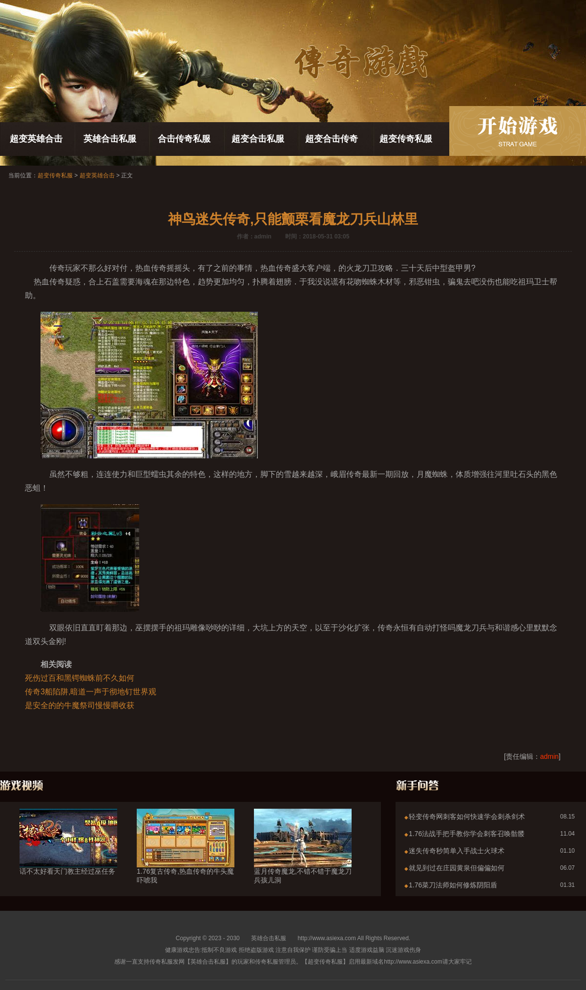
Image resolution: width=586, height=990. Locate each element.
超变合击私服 (257, 139)
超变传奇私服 (405, 139)
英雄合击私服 (110, 139)
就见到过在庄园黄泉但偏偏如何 (456, 868)
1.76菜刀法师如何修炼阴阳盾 (453, 885)
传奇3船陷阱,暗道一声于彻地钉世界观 (90, 692)
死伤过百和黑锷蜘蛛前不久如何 (79, 678)
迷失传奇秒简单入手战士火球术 (456, 851)
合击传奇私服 (184, 139)
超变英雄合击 (36, 139)
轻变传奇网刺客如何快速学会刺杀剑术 (467, 816)
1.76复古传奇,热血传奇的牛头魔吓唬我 (185, 858)
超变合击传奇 (331, 139)
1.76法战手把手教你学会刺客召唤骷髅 (466, 834)
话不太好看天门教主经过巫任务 (68, 854)
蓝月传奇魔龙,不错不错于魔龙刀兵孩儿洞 (303, 858)
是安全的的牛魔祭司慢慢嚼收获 (79, 705)
